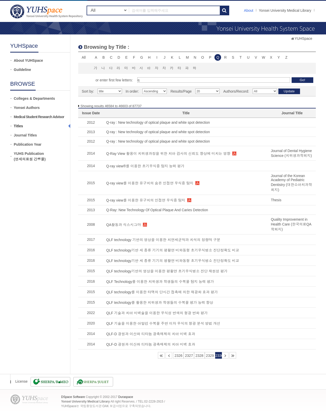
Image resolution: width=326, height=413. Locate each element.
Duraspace (125, 397)
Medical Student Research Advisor (39, 117)
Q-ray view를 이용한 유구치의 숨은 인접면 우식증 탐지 (149, 183)
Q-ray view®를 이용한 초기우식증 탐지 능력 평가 (145, 166)
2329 (210, 356)
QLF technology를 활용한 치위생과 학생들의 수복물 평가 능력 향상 (159, 303)
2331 (225, 355)
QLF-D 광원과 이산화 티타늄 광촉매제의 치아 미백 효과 (150, 334)
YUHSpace (303, 38)
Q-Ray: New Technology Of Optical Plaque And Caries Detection (157, 210)
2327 (189, 356)
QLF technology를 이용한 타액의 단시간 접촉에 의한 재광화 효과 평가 (162, 292)
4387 (232, 355)
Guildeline (22, 70)
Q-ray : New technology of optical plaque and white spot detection (158, 122)
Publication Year (28, 144)
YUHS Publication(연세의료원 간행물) (30, 156)
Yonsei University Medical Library (285, 10)
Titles (18, 126)
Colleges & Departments (34, 98)
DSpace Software (73, 397)
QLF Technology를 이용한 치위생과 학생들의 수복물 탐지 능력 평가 (160, 282)
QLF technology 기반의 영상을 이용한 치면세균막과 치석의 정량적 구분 (163, 240)
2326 (178, 356)
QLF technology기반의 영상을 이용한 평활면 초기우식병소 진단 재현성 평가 (166, 271)
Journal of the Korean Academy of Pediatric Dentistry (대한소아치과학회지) (291, 183)
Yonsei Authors (27, 108)
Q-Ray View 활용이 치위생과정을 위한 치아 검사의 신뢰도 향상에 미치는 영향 (168, 154)
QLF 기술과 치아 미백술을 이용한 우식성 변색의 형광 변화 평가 (157, 313)
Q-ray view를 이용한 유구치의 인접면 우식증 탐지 (145, 200)
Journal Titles (25, 135)
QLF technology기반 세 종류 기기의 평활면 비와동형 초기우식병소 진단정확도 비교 (172, 250)
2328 (199, 356)
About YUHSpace (28, 60)
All (84, 57)
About (248, 10)
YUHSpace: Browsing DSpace (47, 11)
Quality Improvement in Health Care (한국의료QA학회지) (291, 224)
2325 (169, 355)
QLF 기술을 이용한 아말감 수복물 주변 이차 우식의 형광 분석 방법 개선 (163, 323)
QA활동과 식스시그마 (123, 225)
